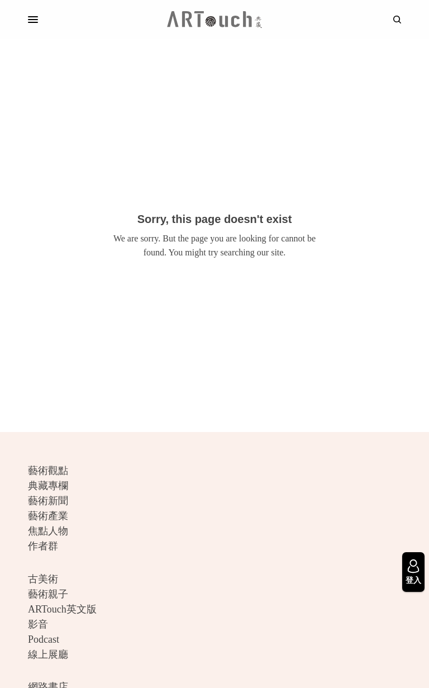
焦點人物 (48, 531)
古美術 (43, 579)
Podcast (43, 639)
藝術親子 (48, 594)
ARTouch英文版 (62, 609)
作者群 (43, 546)
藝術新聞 (48, 500)
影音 (38, 624)
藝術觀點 (48, 470)
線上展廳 (48, 654)
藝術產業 (48, 515)
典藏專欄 (48, 485)
